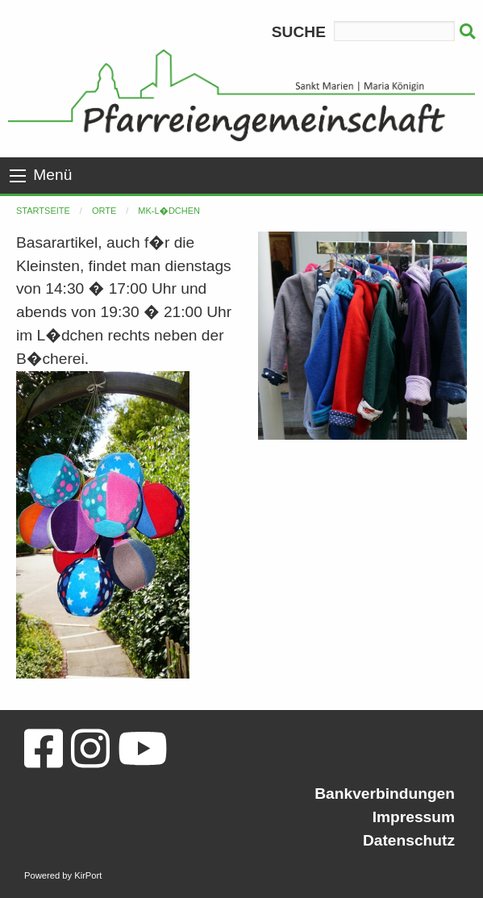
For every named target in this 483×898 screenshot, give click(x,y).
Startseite (43, 210)
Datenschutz (409, 840)
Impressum (414, 816)
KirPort (88, 875)
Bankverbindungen (384, 793)
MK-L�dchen (169, 210)
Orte (104, 210)
